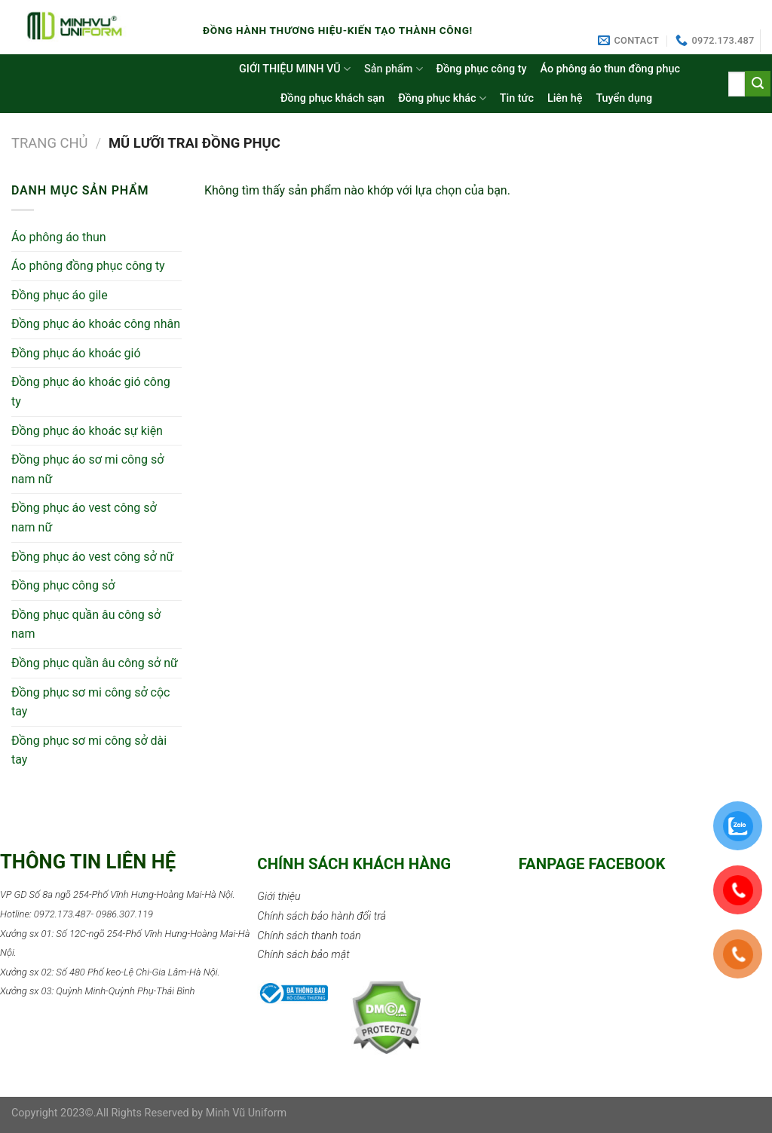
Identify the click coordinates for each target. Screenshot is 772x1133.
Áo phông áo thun (58, 237)
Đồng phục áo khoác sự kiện (87, 431)
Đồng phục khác (442, 98)
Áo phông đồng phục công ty (88, 266)
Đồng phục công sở (63, 585)
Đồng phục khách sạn (332, 98)
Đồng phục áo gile (59, 295)
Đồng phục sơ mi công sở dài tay (89, 750)
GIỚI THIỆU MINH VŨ (295, 69)
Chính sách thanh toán (308, 935)
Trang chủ (49, 143)
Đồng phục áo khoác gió (76, 353)
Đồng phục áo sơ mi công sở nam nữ (87, 469)
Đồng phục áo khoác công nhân (95, 324)
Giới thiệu (278, 896)
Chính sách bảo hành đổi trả (321, 916)
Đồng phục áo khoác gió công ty (90, 392)
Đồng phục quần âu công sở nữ (94, 663)
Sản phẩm (393, 69)
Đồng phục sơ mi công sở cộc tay (90, 702)
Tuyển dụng (624, 98)
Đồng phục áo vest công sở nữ (92, 557)
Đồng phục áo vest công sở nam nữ (84, 517)
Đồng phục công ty (482, 69)
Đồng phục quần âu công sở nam (86, 625)
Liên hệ (564, 98)
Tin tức (517, 98)
